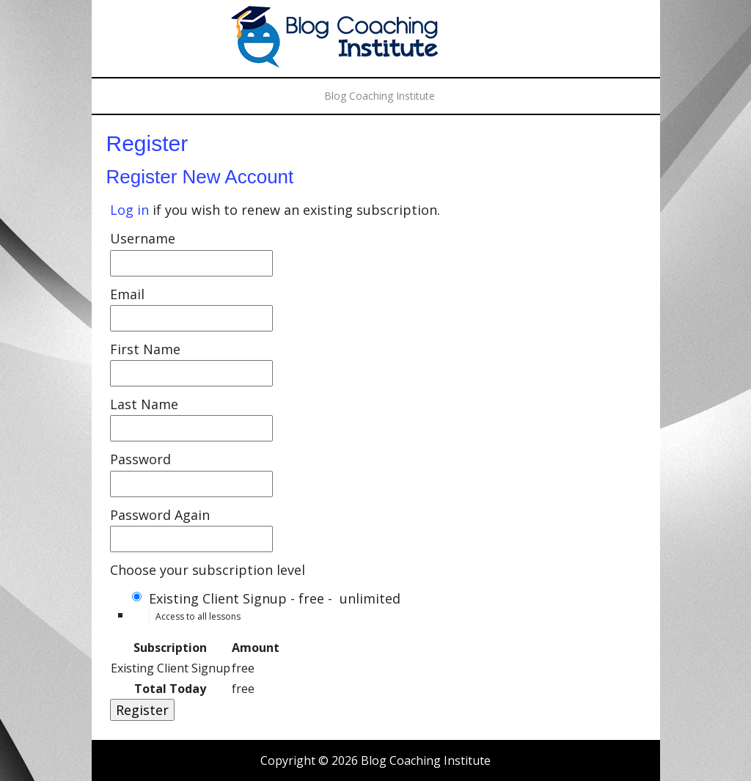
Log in (129, 210)
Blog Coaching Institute (375, 40)
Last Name (144, 404)
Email (127, 294)
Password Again (160, 515)
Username (142, 238)
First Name (145, 349)
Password (140, 459)
